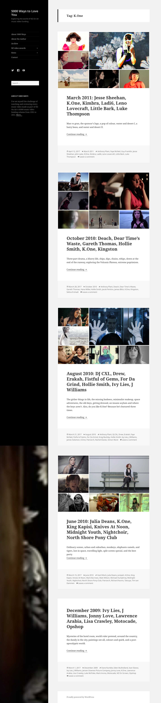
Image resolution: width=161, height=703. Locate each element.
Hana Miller (85, 289)
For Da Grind (92, 437)
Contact (14, 57)
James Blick (119, 289)
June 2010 (89, 575)
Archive (14, 43)
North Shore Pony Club (92, 580)
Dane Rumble (107, 668)
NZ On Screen (122, 673)
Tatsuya (128, 580)
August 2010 (90, 434)
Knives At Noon (79, 578)
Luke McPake (89, 673)
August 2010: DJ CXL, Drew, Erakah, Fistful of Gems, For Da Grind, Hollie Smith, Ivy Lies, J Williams (101, 381)
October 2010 (91, 286)
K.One (86, 154)
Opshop (132, 673)
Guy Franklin (126, 151)
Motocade (111, 673)
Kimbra (93, 154)
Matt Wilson (104, 578)
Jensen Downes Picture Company (96, 670)
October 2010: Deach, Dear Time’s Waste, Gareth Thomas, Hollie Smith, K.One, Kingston (103, 243)
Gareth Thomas (73, 289)
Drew (121, 434)
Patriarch (90, 440)
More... (19, 115)
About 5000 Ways (18, 34)
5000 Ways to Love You (24, 13)
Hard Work (102, 575)
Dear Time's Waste (128, 286)
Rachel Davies (101, 440)
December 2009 (91, 668)
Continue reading (77, 134)
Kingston (134, 289)
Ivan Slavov (133, 668)
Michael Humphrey (118, 578)
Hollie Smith (96, 289)
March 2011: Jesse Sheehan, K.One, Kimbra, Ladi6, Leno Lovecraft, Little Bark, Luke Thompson (97, 106)
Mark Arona (101, 673)
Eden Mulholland (121, 668)
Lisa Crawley (78, 673)
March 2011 (89, 151)
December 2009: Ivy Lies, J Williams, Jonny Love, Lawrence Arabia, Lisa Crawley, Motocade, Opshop (102, 618)
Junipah (121, 575)
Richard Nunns (117, 580)
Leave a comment (87, 156)
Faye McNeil (115, 151)
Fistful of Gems (79, 437)
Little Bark (120, 154)
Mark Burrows (92, 578)
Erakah (127, 434)
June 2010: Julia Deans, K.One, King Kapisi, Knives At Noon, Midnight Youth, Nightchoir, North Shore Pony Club (99, 529)
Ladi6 (99, 154)
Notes (13, 52)
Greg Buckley (104, 437)
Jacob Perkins (107, 289)
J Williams (133, 437)
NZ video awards (18, 48)
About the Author (18, 39)
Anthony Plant (103, 151)
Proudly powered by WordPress (80, 697)
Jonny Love (115, 670)
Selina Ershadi (72, 292)
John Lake (79, 154)
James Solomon (73, 440)
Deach (116, 286)
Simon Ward (113, 440)
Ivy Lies (125, 437)
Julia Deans (112, 575)
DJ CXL (115, 434)
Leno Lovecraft (108, 154)
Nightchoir (76, 580)
